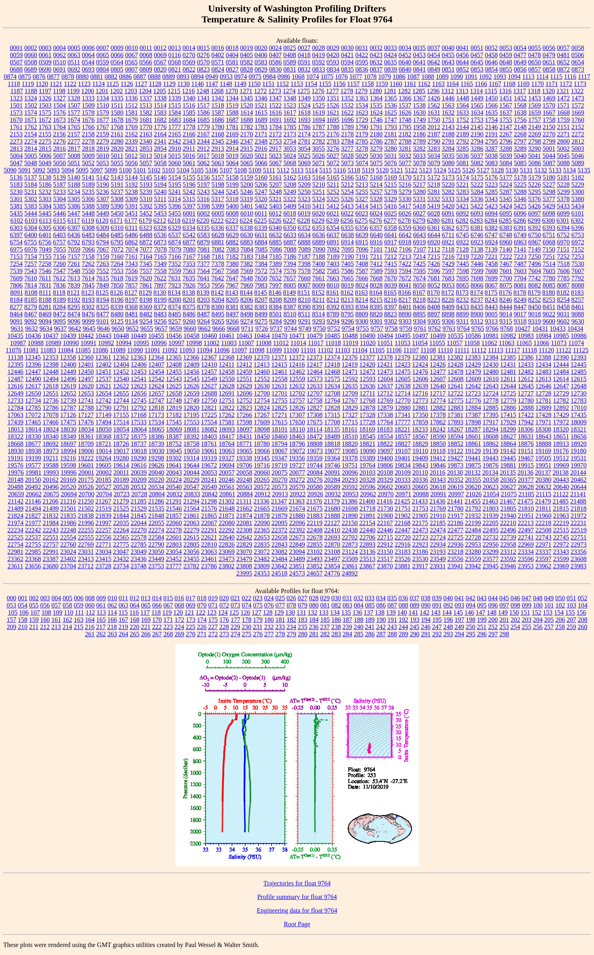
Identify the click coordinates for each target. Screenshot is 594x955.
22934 (438, 544)
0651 (548, 62)
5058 (160, 163)
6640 (376, 235)
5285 (491, 191)
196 (448, 619)
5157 (218, 177)
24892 (350, 573)
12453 (139, 371)
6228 (303, 220)
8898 (448, 314)
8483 (160, 314)
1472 (563, 98)
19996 (68, 472)
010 (112, 598)
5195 (174, 184)
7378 (218, 263)
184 (314, 619)
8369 (146, 307)
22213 (526, 522)
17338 (385, 415)
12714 (402, 393)
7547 (59, 271)
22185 (438, 522)
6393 (548, 227)
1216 (188, 91)
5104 (182, 170)
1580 (117, 112)
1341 (203, 98)
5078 (419, 163)
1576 (59, 112)
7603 (520, 271)
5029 (361, 155)
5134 (569, 170)
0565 (131, 62)
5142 (102, 177)
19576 (16, 465)
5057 (146, 163)
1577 (74, 112)
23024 (68, 551)
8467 (30, 314)
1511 (117, 105)
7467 (506, 263)
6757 (59, 242)
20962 (368, 494)
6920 (434, 242)
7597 (448, 271)
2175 (318, 134)
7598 (462, 271)
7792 (577, 278)
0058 (577, 47)
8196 (117, 299)
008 (90, 598)
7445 (462, 263)
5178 (520, 177)
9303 (405, 321)
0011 (146, 47)
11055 (437, 343)
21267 (103, 501)
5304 (59, 199)
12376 (350, 357)
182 (291, 619)
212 (45, 626)
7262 (88, 263)
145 (458, 612)
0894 (197, 76)
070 (202, 605)
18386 (156, 436)
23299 (491, 551)
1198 (59, 91)
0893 (182, 76)
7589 (376, 271)
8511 (304, 314)
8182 (563, 292)
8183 (577, 292)
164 (90, 619)
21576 (209, 508)
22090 (262, 522)
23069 (227, 551)
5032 (404, 155)
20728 (139, 494)
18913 (561, 443)
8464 (16, 314)
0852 (462, 69)
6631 (261, 235)
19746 (332, 465)
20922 (298, 494)
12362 (121, 357)
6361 (433, 227)
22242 (33, 530)
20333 (403, 479)
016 (179, 598)
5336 (476, 199)
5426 (534, 206)
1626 (405, 112)
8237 (476, 299)
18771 (244, 443)
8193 (88, 299)
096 (493, 605)
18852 (456, 443)
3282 (419, 148)
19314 (191, 458)
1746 (376, 119)
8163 (361, 292)
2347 (246, 141)
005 (67, 598)
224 (179, 626)
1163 (438, 83)
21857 (174, 515)
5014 (160, 155)
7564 (203, 271)
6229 (318, 220)
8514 (318, 314)
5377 (548, 199)
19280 (121, 458)
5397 (189, 206)
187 (347, 619)
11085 (83, 350)
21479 (543, 501)
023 (257, 598)
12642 (473, 386)
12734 (33, 400)
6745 (462, 235)
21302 (226, 501)
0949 (211, 76)
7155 (45, 256)
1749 (419, 119)
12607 (438, 379)
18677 (33, 443)
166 (112, 619)
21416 (385, 501)
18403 (209, 436)
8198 (146, 299)
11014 (298, 343)
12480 (491, 371)
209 (11, 626)
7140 (505, 249)
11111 (462, 350)
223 (168, 626)
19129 (473, 451)
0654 (577, 62)
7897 (160, 285)
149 (503, 612)
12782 (561, 400)
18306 (526, 429)
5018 (217, 155)
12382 (455, 357)
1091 (470, 76)
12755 (280, 400)
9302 (390, 321)
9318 (520, 321)
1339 (174, 98)
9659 (175, 328)
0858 (549, 69)
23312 (508, 551)
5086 (534, 163)
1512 (131, 105)
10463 (244, 335)
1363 (362, 98)
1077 (355, 76)
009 (101, 598)
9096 (74, 321)
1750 (434, 119)
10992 (106, 343)
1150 (254, 83)
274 (235, 634)
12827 (315, 407)
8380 (218, 307)
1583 (160, 112)
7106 (405, 249)
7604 (534, 271)
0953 (226, 76)
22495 (491, 530)
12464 (315, 371)
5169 (390, 177)
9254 (146, 321)
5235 (88, 191)
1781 (232, 127)
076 (269, 605)
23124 (350, 551)
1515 (174, 105)
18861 (473, 443)
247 (437, 626)
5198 (218, 184)
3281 (404, 148)
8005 (290, 285)
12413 (262, 364)
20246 (227, 479)
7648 (246, 278)
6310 (117, 227)
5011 (117, 155)
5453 (160, 213)
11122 (563, 350)
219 (123, 626)
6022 (347, 213)
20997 (456, 494)
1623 (362, 112)
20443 (561, 479)
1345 (246, 98)
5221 (462, 184)
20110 (420, 472)
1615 (261, 112)
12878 (368, 407)
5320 (260, 199)
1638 (520, 112)
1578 (88, 112)
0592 (318, 62)
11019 (350, 343)
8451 (549, 307)
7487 (520, 263)
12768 (368, 400)
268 (168, 634)
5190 (102, 184)
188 (359, 619)
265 (135, 634)
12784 (16, 407)
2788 (405, 141)
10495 (403, 335)
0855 (506, 69)
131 (301, 612)
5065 (246, 163)
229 (235, 626)
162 (67, 619)
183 (303, 619)
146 (469, 612)
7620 (145, 278)
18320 (561, 429)
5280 (419, 191)
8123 (88, 292)
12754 (262, 400)
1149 (240, 83)
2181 (390, 134)
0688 (16, 69)
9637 (60, 328)
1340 (189, 98)
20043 (174, 472)
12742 (104, 400)
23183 (403, 551)
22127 (332, 522)
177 (235, 619)
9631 (17, 328)
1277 (332, 91)
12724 (490, 393)
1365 (390, 98)
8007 (304, 285)
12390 (561, 357)
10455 (156, 335)
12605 (403, 379)
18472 (315, 436)
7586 (347, 271)
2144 (462, 127)
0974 (240, 76)
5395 (160, 206)
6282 (462, 220)
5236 (102, 191)
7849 (102, 285)
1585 (189, 112)
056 (45, 605)
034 (381, 598)
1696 (347, 119)
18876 (526, 443)
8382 (246, 307)
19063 (227, 451)
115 (123, 612)
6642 (405, 235)
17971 (544, 422)
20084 (315, 472)
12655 (121, 393)
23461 (209, 558)
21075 (509, 494)
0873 (578, 69)
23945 (490, 566)
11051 (385, 343)
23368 (33, 558)
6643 (419, 235)
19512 (561, 458)
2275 (45, 141)
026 (291, 598)
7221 (491, 256)
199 (482, 619)
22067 (209, 522)
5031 (390, 155)
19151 (526, 451)
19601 (86, 465)
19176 (561, 451)
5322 (289, 199)
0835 (347, 69)
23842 (279, 566)
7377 (203, 263)
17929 (508, 422)
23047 (121, 551)
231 (257, 626)
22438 (350, 530)
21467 (508, 501)
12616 (16, 386)
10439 (68, 335)
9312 (476, 321)
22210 (508, 522)
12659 (192, 393)
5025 (304, 155)
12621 (104, 386)
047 (526, 598)
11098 (256, 350)
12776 (473, 400)
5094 (67, 170)
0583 (260, 62)
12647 (561, 386)
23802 (226, 566)
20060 (262, 472)
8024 (362, 285)
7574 (275, 271)
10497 (420, 335)
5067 (275, 163)
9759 (405, 328)
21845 (139, 515)
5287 (506, 191)
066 (157, 605)
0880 (82, 76)
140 (402, 612)
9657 (161, 328)
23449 (156, 558)
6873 (160, 242)
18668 (16, 443)
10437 (51, 335)
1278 (346, 91)
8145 (260, 292)
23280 (473, 551)
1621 (333, 112)
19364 (332, 458)
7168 (203, 256)
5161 (275, 177)
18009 (579, 422)
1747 (390, 119)
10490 (368, 335)
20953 (350, 494)
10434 (575, 328)
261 (90, 634)
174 (202, 619)
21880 (297, 515)
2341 (160, 141)
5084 (506, 163)
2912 (203, 148)
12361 (103, 357)
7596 (434, 271)
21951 (526, 515)
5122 (411, 170)
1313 (462, 91)
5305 (74, 199)
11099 (274, 350)
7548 (74, 271)
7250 (534, 256)
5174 (462, 177)
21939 (491, 515)
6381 (476, 227)
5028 (347, 155)
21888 (332, 515)
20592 (350, 486)
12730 (578, 393)
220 (134, 626)
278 (280, 634)
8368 (131, 307)
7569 (246, 271)
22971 (544, 544)
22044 (139, 522)
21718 (368, 508)
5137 (30, 177)
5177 (506, 177)
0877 (53, 76)
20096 (350, 472)
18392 (192, 436)
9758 (391, 328)
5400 (232, 206)
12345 (33, 357)
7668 (376, 278)
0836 (362, 69)
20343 (438, 479)
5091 (24, 170)
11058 (472, 343)
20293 (350, 479)
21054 (491, 494)
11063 (506, 343)
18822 (385, 443)
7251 (548, 256)
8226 (448, 299)
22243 (51, 530)
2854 (160, 148)
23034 (104, 551)
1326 (45, 98)
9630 (577, 321)
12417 (314, 364)
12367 (209, 357)
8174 (476, 292)
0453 (419, 55)
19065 (244, 451)
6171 (116, 220)
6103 (31, 220)
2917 (275, 148)
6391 (520, 227)
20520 (68, 486)
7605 (549, 271)
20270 (280, 479)
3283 (433, 148)
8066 (477, 285)
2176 (333, 134)
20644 (579, 486)
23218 (456, 551)
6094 (491, 213)
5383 (30, 206)
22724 (438, 537)
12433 (526, 364)
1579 (102, 112)
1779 (203, 127)
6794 (102, 242)
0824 (218, 69)
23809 (262, 566)
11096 (222, 350)
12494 (51, 379)
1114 (542, 76)
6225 (260, 220)
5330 (404, 199)
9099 (88, 321)
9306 (448, 321)
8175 (491, 292)
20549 (209, 486)
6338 (246, 227)
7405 (347, 263)
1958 (419, 127)
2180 (376, 134)
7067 (102, 249)
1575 (45, 112)
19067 (280, 451)
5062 (203, 163)
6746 (476, 235)
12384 (490, 357)
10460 (209, 335)
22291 (209, 530)
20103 (368, 472)
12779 (508, 400)
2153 (16, 134)
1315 (490, 91)
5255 (362, 191)
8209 (290, 299)
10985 (561, 335)
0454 (433, 55)
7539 (16, 271)
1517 (203, 105)
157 (11, 619)
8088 (578, 285)
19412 (438, 458)
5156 (203, 177)
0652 (563, 62)
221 (145, 626)
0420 (332, 55)
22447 (403, 530)
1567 (505, 105)
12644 (508, 386)
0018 (232, 47)
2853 (146, 148)
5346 (520, 199)
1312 (447, 91)
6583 (203, 235)
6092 (462, 213)
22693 (332, 537)
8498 (246, 314)
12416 (297, 364)
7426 (434, 263)
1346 (261, 98)
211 (33, 626)
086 (381, 605)
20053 (209, 472)
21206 (50, 501)
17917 (491, 422)
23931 (438, 566)
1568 (520, 105)
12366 (191, 357)
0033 (390, 47)
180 (269, 619)
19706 (244, 465)
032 (358, 598)
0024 (275, 47)
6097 (534, 213)
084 (359, 605)
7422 (405, 263)
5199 (232, 184)
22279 (192, 530)
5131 (526, 170)
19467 (526, 458)
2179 (362, 134)
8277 (16, 307)
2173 (290, 134)
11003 (228, 343)
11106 (394, 350)
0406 (260, 55)
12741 (86, 400)
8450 (534, 307)
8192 (74, 299)
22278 (174, 530)
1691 (275, 119)
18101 (280, 429)
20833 (192, 494)
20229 (192, 479)
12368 (226, 357)
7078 (160, 249)
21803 (491, 508)
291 (426, 634)
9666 (218, 328)
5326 (347, 199)
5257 (376, 191)
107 (35, 612)
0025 (289, 47)
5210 (318, 184)
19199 (33, 458)
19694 (227, 465)
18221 (402, 429)
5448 (88, 213)
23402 (68, 558)
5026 (318, 155)
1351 (333, 98)
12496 (68, 379)
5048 (30, 163)
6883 (246, 242)
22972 (561, 544)
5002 (563, 148)
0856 (520, 69)
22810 (209, 544)
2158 (88, 134)
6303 (16, 227)
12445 (578, 364)
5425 (520, 206)
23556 (456, 558)
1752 (462, 119)
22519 (579, 530)
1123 (84, 83)
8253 (548, 299)
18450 (262, 436)
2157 (74, 134)
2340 (146, 141)
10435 (16, 335)
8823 (390, 314)
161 (56, 619)
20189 (121, 479)
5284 (477, 191)
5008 (74, 155)
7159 (102, 256)
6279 (418, 220)
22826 (227, 544)
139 (391, 612)
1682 (160, 119)
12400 (68, 364)
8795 (347, 314)
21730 (385, 508)
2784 (347, 141)
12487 (16, 379)
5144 (131, 177)
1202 (116, 91)
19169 (543, 451)
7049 (45, 249)
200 (493, 619)
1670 (16, 119)
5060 (174, 163)
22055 (156, 522)
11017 (315, 343)
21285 (138, 501)
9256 (160, 321)
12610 (491, 379)
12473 (385, 371)
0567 (160, 62)
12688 (209, 393)
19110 (420, 451)
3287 (491, 148)
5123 (425, 170)
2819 (102, 148)
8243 (491, 299)
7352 (174, 263)
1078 (370, 76)
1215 (174, 91)
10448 (121, 335)
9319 (534, 321)
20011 (121, 472)
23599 (561, 558)
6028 (433, 213)
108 (46, 612)
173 (191, 619)
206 (560, 619)
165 (101, 619)
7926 (189, 285)
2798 (534, 141)
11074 (576, 343)
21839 (104, 515)
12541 (139, 379)
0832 (304, 69)
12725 (508, 393)
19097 (385, 451)
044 (493, 598)
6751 (548, 235)
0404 (232, 55)
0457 (476, 55)
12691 (227, 393)
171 (168, 619)
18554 (385, 436)
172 (179, 619)
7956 (218, 285)
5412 (332, 206)
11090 (135, 350)
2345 (218, 141)
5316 (203, 199)
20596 (368, 486)
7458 (491, 263)
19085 (350, 451)
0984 (269, 76)
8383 (261, 307)
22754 (16, 544)
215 (78, 626)
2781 (304, 141)
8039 (390, 285)
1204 (145, 91)
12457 (209, 371)
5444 (30, 213)
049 (549, 598)
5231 (30, 191)
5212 (347, 184)
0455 (448, 55)
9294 (333, 321)
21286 (156, 501)
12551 (244, 379)
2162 (131, 134)
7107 (419, 249)
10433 (558, 328)
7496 (534, 263)
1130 (183, 83)
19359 (314, 458)
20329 (385, 479)
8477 (102, 314)
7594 (405, 271)
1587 (218, 112)
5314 (174, 199)
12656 (139, 393)
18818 (332, 443)
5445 (45, 213)
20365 (508, 479)
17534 (156, 422)
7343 (131, 263)
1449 (477, 98)
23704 (68, 566)
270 (191, 634)
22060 (174, 522)
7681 (433, 278)
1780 (218, 127)
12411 (226, 364)
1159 (382, 83)
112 (90, 612)
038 (425, 598)
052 (582, 598)
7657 (289, 278)
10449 (139, 335)
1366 (405, 98)
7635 (188, 278)
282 (325, 634)
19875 (473, 465)
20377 (526, 479)
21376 (314, 501)
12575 (332, 379)
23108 (332, 551)
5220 (448, 184)
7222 (505, 256)
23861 (350, 566)
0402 (217, 55)
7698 (476, 278)
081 (325, 605)
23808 (244, 566)
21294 (191, 501)
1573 (16, 112)
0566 (145, 62)
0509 (45, 62)
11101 (308, 350)
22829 (244, 544)
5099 (110, 170)
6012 (275, 213)
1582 (146, 112)
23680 (50, 566)
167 (123, 619)
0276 (203, 55)
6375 (462, 227)
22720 (403, 537)
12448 (51, 371)
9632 (31, 328)
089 (415, 605)
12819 (174, 407)
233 (280, 626)
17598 (244, 422)
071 (213, 605)
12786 (51, 407)
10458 (192, 335)
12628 (227, 386)
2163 (146, 134)
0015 (203, 47)
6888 (304, 242)
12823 (244, 407)
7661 (318, 278)
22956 (491, 544)
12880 (403, 407)
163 (79, 619)
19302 (174, 458)
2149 (534, 127)
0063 (74, 55)
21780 (456, 508)
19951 (544, 465)
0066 (117, 55)
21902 (403, 515)
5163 (304, 177)
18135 (332, 429)
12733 (16, 400)
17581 (227, 422)
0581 (232, 62)
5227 (548, 184)
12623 (139, 386)
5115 (325, 170)
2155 (45, 134)
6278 (404, 220)
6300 (548, 220)
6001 (189, 213)
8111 (45, 292)
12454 (156, 371)
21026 (474, 494)
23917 (420, 566)
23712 (86, 566)
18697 (68, 443)
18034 (86, 429)
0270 (188, 55)
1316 (505, 91)
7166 (174, 256)
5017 (203, 155)
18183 (385, 429)
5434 (577, 206)
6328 (160, 227)
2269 (534, 134)
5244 (218, 191)
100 (538, 605)
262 (101, 634)
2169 (232, 134)
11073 (558, 343)
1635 (491, 112)
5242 (189, 191)
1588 (232, 112)
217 (101, 626)
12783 (579, 400)
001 (23, 598)
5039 (505, 155)
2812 (578, 141)
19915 (526, 465)
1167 (495, 83)
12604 (385, 379)
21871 (227, 515)
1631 (434, 112)
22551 (51, 537)
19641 (174, 465)
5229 (577, 184)
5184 (30, 184)
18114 (314, 429)
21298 (209, 501)
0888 (154, 76)
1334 (102, 98)
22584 (156, 537)
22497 (526, 530)
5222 (476, 184)
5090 (10, 170)
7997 (275, 285)
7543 (30, 271)
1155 (325, 83)
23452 (174, 558)
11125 (580, 350)
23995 (244, 573)
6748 (505, 235)
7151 (563, 249)
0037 (433, 47)
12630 (262, 386)
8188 (45, 299)
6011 (261, 213)
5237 (117, 191)
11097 (239, 350)
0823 (203, 69)
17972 (561, 422)
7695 (462, 278)
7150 (548, 249)
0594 (347, 62)
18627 (508, 436)
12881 (420, 407)
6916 (376, 242)
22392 (297, 530)
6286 (519, 220)
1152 (282, 83)
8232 (462, 299)
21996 (86, 522)
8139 (203, 292)
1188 (30, 91)
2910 (174, 148)
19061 (209, 451)
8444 (506, 307)
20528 (121, 486)
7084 (246, 249)
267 (157, 634)
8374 (174, 307)
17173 (156, 415)
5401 (246, 206)
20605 (420, 486)
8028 (376, 285)
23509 (350, 558)
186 (336, 619)
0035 (419, 47)
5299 (563, 191)
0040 (448, 47)
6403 (59, 235)
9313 (491, 321)
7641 (203, 278)
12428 (455, 364)
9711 (247, 328)
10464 (262, 335)
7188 (318, 256)
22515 (561, 530)
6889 (318, 242)
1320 (548, 91)
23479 (244, 558)
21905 (420, 515)
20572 (262, 486)
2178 (347, 134)
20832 (174, 494)
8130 (160, 292)
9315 (505, 321)
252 (493, 626)
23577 (491, 558)
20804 (157, 494)
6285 (505, 220)
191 (392, 619)
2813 (16, 148)
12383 (473, 357)
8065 (462, 285)
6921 (448, 242)
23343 (561, 551)
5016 (188, 155)
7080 (189, 249)
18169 (367, 429)
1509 (88, 105)
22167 (385, 522)
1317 (519, 91)
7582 (318, 271)
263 (112, 634)
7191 (362, 256)
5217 (419, 184)
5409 (290, 206)
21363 (297, 501)
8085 (549, 285)
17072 (33, 415)
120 (178, 612)
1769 (131, 127)
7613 (73, 278)
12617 (33, 386)
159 (34, 619)
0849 (434, 69)
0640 (404, 62)
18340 (51, 436)
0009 (117, 47)
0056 (548, 47)
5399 (218, 206)
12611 (508, 379)
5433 (563, 206)
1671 (30, 119)
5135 (584, 170)
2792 (462, 141)
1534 (361, 105)
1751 (448, 119)
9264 (203, 321)
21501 (68, 508)
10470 (280, 335)
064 (135, 605)
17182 (174, 415)
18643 (544, 436)
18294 (490, 429)
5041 (534, 155)
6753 (577, 235)
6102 (16, 220)
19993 (51, 472)
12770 (403, 400)
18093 (227, 429)
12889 (544, 407)
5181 (563, 177)
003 (45, 598)
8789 (332, 314)
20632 (544, 486)
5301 (16, 199)
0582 (246, 62)
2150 (549, 127)
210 (23, 626)
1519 (232, 105)
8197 (131, 299)
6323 (145, 227)
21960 (544, 515)
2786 (376, 141)
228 (224, 626)
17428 (544, 415)
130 (290, 612)
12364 (156, 357)
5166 (347, 177)
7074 (131, 249)
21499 (51, 508)
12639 (420, 386)
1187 (16, 91)
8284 (59, 307)
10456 (174, 335)
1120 (42, 83)
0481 (563, 55)
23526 (403, 558)
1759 (563, 119)
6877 (189, 242)
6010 (246, 213)
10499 (438, 335)
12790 (104, 407)
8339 (117, 307)
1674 (74, 119)
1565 (476, 105)
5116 (340, 170)
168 (135, 619)
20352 (456, 479)
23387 (51, 558)
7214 (419, 256)
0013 (174, 47)
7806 (16, 285)
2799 (549, 141)
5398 (203, 206)
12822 (227, 407)
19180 (578, 451)
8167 (419, 292)
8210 (304, 299)
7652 (275, 278)
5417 (404, 206)
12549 (209, 379)
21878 (262, 515)
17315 (332, 415)
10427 (522, 328)
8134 (174, 292)
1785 (290, 127)
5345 (505, 199)
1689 (261, 119)
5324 (318, 199)
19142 (508, 451)
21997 (104, 522)
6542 (189, 235)
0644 (462, 62)
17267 (262, 415)
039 (437, 598)
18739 (156, 443)
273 (224, 634)
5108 (240, 170)
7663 (332, 278)
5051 (74, 163)
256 (537, 626)
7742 (534, 278)
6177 (130, 220)
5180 (549, 177)
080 (314, 605)
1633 (462, 112)
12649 (16, 393)
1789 (347, 127)
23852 (314, 566)
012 (134, 598)
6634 (304, 235)
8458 (563, 307)
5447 (74, 213)
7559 (174, 271)
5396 (174, 206)
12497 (86, 379)
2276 (59, 141)
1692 (290, 119)
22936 (456, 544)
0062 (59, 55)
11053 (402, 343)
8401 (405, 307)
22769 (86, 544)
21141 (578, 494)
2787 (390, 141)
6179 (145, 220)
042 (470, 598)
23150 (385, 551)
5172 (434, 177)
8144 (246, 292)
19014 (104, 451)
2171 (261, 134)
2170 (246, 134)
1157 (353, 83)
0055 (534, 47)
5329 (390, 199)
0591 (304, 62)
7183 (246, 256)
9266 (232, 321)
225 (190, 626)
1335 (117, 98)
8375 (189, 307)
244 (403, 626)
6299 (534, 220)
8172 (448, 292)
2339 (131, 141)
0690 (45, 69)
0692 (74, 69)
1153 (296, 83)
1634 (477, 112)
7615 (102, 278)
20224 (174, 479)
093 (459, 605)
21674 (297, 508)
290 (415, 634)
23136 (368, 551)
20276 (315, 479)
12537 (104, 379)
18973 (51, 451)
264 (123, 634)
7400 (318, 263)
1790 (362, 127)
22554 (68, 537)
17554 (209, 422)
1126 (126, 83)
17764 (385, 422)
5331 (419, 199)
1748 (405, 119)
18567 (420, 436)
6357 (376, 227)
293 (448, 634)
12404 (121, 364)
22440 (368, 530)
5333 (448, 199)
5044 (548, 155)
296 (482, 634)
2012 (434, 127)
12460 (262, 371)
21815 (561, 508)
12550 (227, 379)
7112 (434, 249)
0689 (30, 69)
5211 (333, 184)
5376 (534, 199)
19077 (332, 451)
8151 (304, 292)
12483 (544, 371)
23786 (209, 566)
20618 (438, 486)
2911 (189, 148)
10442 (86, 335)
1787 (318, 127)
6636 (318, 235)
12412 (244, 364)
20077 (297, 472)
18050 (104, 429)
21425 (402, 501)
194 (426, 619)
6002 (203, 213)
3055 (318, 148)
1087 (413, 76)
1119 (28, 83)
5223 (491, 184)
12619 (68, 386)
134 (335, 612)
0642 (433, 62)
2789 (419, 141)
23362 (16, 558)
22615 (192, 537)
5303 (45, 199)
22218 (543, 522)
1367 (419, 98)
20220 (156, 479)
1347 (275, 98)
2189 (462, 134)
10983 (526, 335)
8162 (347, 292)
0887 (139, 76)
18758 (192, 443)
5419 (433, 206)
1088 (427, 76)
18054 (121, 429)
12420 (367, 364)
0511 (74, 62)
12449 (68, 371)
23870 (385, 566)
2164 (160, 134)
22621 (209, 537)
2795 (491, 141)
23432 (121, 558)
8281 (45, 307)
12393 (578, 357)
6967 (534, 242)
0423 (376, 55)
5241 (174, 191)
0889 (168, 76)
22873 (350, 544)
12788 (86, 407)
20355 (473, 479)
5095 (82, 170)
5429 (548, 206)
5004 (16, 155)
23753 (156, 566)
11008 (263, 343)
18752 (174, 443)
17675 (315, 422)
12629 (244, 386)
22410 (332, 530)
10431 (540, 328)
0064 (88, 55)
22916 (403, 544)
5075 (376, 163)
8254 (563, 299)
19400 (385, 458)
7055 (59, 249)
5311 (160, 199)
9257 (174, 321)
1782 (246, 127)
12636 (368, 386)
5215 (390, 184)
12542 (156, 379)
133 (323, 612)
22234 (16, 530)
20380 (544, 479)
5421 (462, 206)
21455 (473, 501)
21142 (15, 501)
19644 (192, 465)
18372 (121, 436)
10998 (194, 343)
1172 (566, 83)
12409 (192, 364)
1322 (577, 91)
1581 (131, 112)
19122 (455, 451)
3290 (534, 148)
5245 (232, 191)
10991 (88, 343)
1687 (232, 119)
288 (392, 634)
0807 (131, 69)
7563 (189, 271)
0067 (131, 55)
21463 (490, 501)
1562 (433, 105)
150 (514, 612)
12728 (543, 393)
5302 (30, 199)
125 (234, 612)
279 (291, 634)
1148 (226, 83)
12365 (174, 357)
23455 (192, 558)
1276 (318, 91)
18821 (368, 443)
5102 (154, 170)
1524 (304, 105)
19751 (350, 465)
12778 (491, 400)
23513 (368, 558)
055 (34, 605)
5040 (520, 155)
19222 (86, 458)
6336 (217, 227)
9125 (117, 321)
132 (312, 612)
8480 (117, 314)
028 (313, 598)
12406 (139, 364)
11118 (529, 350)
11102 (325, 350)
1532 (347, 105)
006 (79, 598)
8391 (318, 307)
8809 (361, 314)
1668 (563, 112)
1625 (390, 112)
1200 (87, 91)
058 (67, 605)
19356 (297, 458)
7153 (16, 256)
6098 (548, 213)
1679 (131, 119)
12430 (490, 364)
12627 (209, 386)
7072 (117, 249)
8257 (577, 299)
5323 (304, 199)
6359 (404, 227)
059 (79, 605)
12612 (526, 379)
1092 (485, 76)
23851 (297, 566)
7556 (131, 271)
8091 (16, 292)
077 (280, 605)
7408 (362, 263)
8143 (232, 292)
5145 (146, 177)
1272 (260, 91)
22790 (156, 544)
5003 (577, 148)
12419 (350, 364)
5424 (505, 206)
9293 (318, 321)
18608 (491, 436)
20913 (280, 494)
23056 (192, 551)
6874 (174, 242)
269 (179, 634)
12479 (473, 371)
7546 (45, 271)
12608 (456, 379)
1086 (398, 76)
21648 (227, 508)
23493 (315, 558)
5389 (102, 206)
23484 (280, 558)
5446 (59, 213)
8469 (45, 314)
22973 (579, 544)
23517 (385, 558)
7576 (290, 271)
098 (515, 605)
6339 (260, 227)
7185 (275, 256)
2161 (117, 134)
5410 (304, 206)
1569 (534, 105)
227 (213, 626)
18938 (33, 451)
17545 (174, 422)
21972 (579, 515)
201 (504, 619)
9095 (59, 321)
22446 (385, 530)
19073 (315, 451)
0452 (404, 55)
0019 (246, 47)
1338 (160, 98)
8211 (318, 299)
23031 (86, 551)
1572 (577, 105)
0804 (102, 69)
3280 (390, 148)
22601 (174, 537)
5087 (549, 163)
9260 (189, 321)
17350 (420, 415)
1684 (189, 119)
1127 (141, 83)
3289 (520, 148)
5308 (117, 199)
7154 (30, 256)
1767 (102, 127)
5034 (433, 155)
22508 (544, 530)
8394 (362, 307)
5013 (145, 155)
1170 (537, 83)
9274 (246, 321)
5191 (117, 184)
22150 (350, 522)
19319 (209, 458)
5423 (491, 206)
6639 (362, 235)
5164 (318, 177)
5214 (376, 184)
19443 (490, 458)
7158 (88, 256)
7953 (203, 285)
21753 (420, 508)
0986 (283, 76)
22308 (244, 530)
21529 (139, 508)
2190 (477, 134)
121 (189, 612)
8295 (74, 307)
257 (549, 626)
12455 (174, 371)
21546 (174, 508)
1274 (289, 91)
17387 (473, 415)
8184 (16, 299)
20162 (51, 479)
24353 (262, 573)
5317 (217, 199)
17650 (297, 422)
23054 (174, 551)
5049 (45, 163)
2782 (318, 141)
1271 (246, 91)
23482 (262, 558)
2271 (563, 134)
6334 (188, 227)
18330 (33, 436)
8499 (261, 314)
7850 (117, 285)
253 (504, 626)
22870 (332, 544)
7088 (290, 249)
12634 (332, 386)
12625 (174, 386)
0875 (24, 76)
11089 (117, 350)
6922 (462, 242)
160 (45, 619)
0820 (160, 69)
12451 (104, 371)
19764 (368, 465)
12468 (332, 371)
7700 (505, 278)
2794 (477, 141)
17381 (456, 415)
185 (325, 619)
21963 (561, 515)
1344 (232, 98)
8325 (102, 307)
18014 (33, 429)
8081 (520, 285)
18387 (174, 436)
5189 (88, 184)
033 (369, 598)
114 (112, 612)
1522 (275, 105)
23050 (156, 551)
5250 (304, 191)
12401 (86, 364)
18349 (68, 436)
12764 (332, 400)
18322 (16, 436)
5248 (275, 191)
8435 (477, 307)
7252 (563, 256)
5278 (390, 191)
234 (291, 626)
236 (313, 626)
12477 (438, 371)
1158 (367, 83)
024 (269, 598)
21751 (403, 508)
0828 (246, 69)
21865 (209, 515)
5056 (131, 163)
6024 (376, 213)
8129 (145, 292)
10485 (332, 335)
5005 (30, 155)
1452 (520, 98)
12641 (456, 386)
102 (560, 605)
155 (570, 612)
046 (515, 598)
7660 (304, 278)
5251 (318, 191)
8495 (218, 314)
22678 (315, 537)
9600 (548, 321)
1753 (477, 119)
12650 (33, 393)
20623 (491, 486)
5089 (578, 163)
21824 (16, 515)
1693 (304, 119)
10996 (159, 343)
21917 (456, 515)
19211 (50, 458)
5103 (168, 170)
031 (347, 598)
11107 (411, 350)
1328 (74, 98)
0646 (491, 62)
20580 (315, 486)
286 (370, 634)
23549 (438, 558)
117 (145, 612)
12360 (86, 357)
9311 (462, 321)
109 (57, 612)
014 (157, 598)
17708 (332, 422)
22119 (314, 522)
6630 (246, 235)
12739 (68, 400)
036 (403, 598)
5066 (261, 163)
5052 (88, 163)
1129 (169, 83)
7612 (59, 278)
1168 (509, 83)
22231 (578, 522)
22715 (385, 537)
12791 (121, 407)
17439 (16, 422)
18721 (104, 443)
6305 (45, 227)
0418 (304, 55)
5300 (578, 191)
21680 (332, 508)
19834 (403, 465)
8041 (405, 285)
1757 (534, 119)
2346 (232, 141)
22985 (33, 551)
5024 (289, 155)
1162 (424, 83)
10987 (18, 343)
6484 (102, 235)
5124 (440, 170)
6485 (117, 235)
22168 (402, 522)
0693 (88, 69)
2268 (520, 134)
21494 (33, 508)
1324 (30, 98)
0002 (30, 47)
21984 (51, 522)
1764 (59, 127)
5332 (433, 199)
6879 (203, 242)
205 (549, 619)
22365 (262, 530)
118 (155, 612)
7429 (448, 263)
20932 (333, 494)
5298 (549, 191)
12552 (262, 379)
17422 (526, 415)
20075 (280, 472)
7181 (218, 256)
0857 (534, 69)
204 (538, 619)
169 (146, 619)
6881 (218, 242)
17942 (526, 422)
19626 (156, 465)
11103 (342, 350)
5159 (246, 177)
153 (547, 612)
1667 (549, 112)
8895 (419, 314)
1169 (523, 83)
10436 (33, 335)
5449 (102, 213)
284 (347, 634)
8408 (434, 307)
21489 (16, 508)
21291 (174, 501)
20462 (579, 479)
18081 (192, 429)
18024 (51, 429)
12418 (332, 364)
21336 (262, 501)
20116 (437, 472)
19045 (174, 451)
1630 (419, 112)
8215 (376, 299)
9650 (118, 328)
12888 (526, 407)
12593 (368, 379)
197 (459, 619)
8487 (203, 314)
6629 (232, 235)
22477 (456, 530)
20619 (456, 486)
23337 (544, 551)
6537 (174, 235)
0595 (361, 62)
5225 (520, 184)
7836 (59, 285)
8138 (188, 292)
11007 (246, 343)
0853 (477, 69)
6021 (332, 213)
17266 (244, 415)
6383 (505, 227)
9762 (434, 328)
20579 (297, 486)
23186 (420, 551)
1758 (549, 119)
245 (414, 626)
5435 (16, 213)
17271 (280, 415)
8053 (448, 285)
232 (269, 626)
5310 (146, 199)
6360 (419, 227)
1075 (326, 76)
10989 (53, 343)
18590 (438, 436)
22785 (139, 544)
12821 (209, 407)
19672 (209, 465)
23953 (526, 566)
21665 (262, 508)
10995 (141, 343)
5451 (131, 213)
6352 (304, 227)
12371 (279, 357)
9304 (419, 321)
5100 (125, 170)
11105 (377, 350)
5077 (405, 163)
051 (571, 598)
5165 (333, 177)
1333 (88, 98)
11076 (13, 350)
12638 (403, 386)
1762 (30, 127)
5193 (146, 184)
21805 (508, 508)
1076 (341, 76)
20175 (86, 479)
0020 (260, 47)
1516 (188, 105)
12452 (121, 371)
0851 (448, 69)
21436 (438, 501)
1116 (570, 76)
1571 (563, 105)
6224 (246, 220)
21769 (438, 508)
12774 (438, 400)
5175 (477, 177)
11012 (281, 343)
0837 (376, 69)
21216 (68, 501)
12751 (227, 400)
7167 (189, 256)
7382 (246, 263)
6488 (146, 235)
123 (211, 612)
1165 (466, 83)
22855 (315, 544)
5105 (197, 170)
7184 (261, 256)
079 (303, 605)
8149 (289, 292)
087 (392, 605)
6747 (491, 235)
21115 (543, 494)
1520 (246, 105)
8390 (304, 307)
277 (269, 634)
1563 (448, 105)
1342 (218, 98)
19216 (68, 458)
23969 (561, 566)
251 (481, 626)
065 (146, 605)
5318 (232, 199)
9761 (420, 328)
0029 (332, 47)
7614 (88, 278)
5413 (347, 206)
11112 (478, 350)
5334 (462, 199)
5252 (333, 191)
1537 (404, 105)
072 (224, 605)
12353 (50, 357)
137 (368, 612)
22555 (86, 537)
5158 (232, 177)
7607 (578, 271)
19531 (578, 458)
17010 (579, 407)
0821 (174, 69)
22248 (68, 530)
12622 (121, 386)
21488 (578, 501)
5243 (203, 191)
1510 (102, 105)
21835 (68, 515)
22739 (508, 537)
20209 (139, 479)
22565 (121, 537)
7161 (131, 256)
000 (11, 598)
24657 (315, 573)
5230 (16, 191)
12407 (156, 364)
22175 (420, 522)
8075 (506, 285)
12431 (508, 364)
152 (536, 612)
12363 (138, 357)
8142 (217, 292)
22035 (121, 522)
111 (79, 612)
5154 (174, 177)
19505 (543, 458)
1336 (131, 98)
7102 (390, 249)
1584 (174, 112)
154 (559, 612)
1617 (290, 112)
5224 (505, 184)
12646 (544, 386)
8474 (74, 314)
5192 (131, 184)
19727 (297, 465)
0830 (275, 69)
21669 (280, 508)
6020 (318, 213)
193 (415, 619)
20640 (561, 486)
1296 (433, 91)
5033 (419, 155)
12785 (33, 407)
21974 (16, 522)
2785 (362, 141)
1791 (376, 127)
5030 (376, 155)
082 (336, 605)
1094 (514, 76)
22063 (192, 522)
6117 (74, 220)
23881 (402, 566)
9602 (563, 321)
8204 (218, 299)
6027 (419, 213)
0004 (59, 47)
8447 (520, 307)
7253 (577, 256)
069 (191, 605)
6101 (577, 213)
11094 (204, 350)
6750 (534, 235)
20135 (508, 472)
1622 (347, 112)
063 (123, 605)
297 (493, 634)
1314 (476, 91)
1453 (534, 98)
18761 (209, 443)
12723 (473, 393)
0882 (110, 76)
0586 (275, 62)
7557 (146, 271)
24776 (332, 573)
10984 (544, 335)
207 (571, 619)
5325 (332, 199)
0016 (217, 47)
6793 (88, 242)
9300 (362, 321)
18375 (139, 436)
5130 (512, 170)
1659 (534, 112)
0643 (448, 62)
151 (525, 612)
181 (280, 619)
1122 (70, 83)
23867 (367, 566)
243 (392, 626)
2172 (275, 134)
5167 (362, 177)
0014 (188, 47)
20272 (297, 479)
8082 (534, 285)
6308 (88, 227)
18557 (403, 436)
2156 (59, 134)
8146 (275, 292)
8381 (232, 307)
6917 (390, 242)
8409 (448, 307)
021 (235, 598)
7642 (217, 278)
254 (515, 626)
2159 (102, 134)
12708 (332, 393)
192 (403, 619)
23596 (526, 558)
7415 (390, 263)
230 (246, 626)
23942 (473, 566)
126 (245, 612)
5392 (146, 206)
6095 (505, 213)
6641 (390, 235)
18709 (86, 443)
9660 (190, 328)
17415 (508, 415)
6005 (218, 213)
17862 (438, 422)
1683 (174, 119)
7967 (232, 285)
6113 (45, 220)
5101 (139, 170)
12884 (473, 407)
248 (448, 626)
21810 (526, 508)
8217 (404, 299)
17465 (33, 422)
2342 (174, 141)
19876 (491, 465)
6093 (476, 213)
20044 (192, 472)
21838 (86, 515)
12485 (579, 371)
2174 (304, 134)
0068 (146, 55)
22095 (280, 522)
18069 (174, 429)
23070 (244, 551)
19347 (279, 458)
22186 (455, 522)
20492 (33, 486)
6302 (577, 220)
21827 (33, 515)
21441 (455, 501)
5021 (260, 155)
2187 (434, 134)
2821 (131, 148)
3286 (476, 148)
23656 (33, 566)
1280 (375, 91)
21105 (526, 494)
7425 (419, 263)
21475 (526, 501)
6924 (491, 242)
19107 (403, 451)
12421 (385, 364)
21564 (192, 508)
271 (202, 634)
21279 (121, 501)
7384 (261, 263)
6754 (16, 242)
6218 (174, 220)
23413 (86, 558)
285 (359, 634)
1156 (339, 83)
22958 (508, 544)
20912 (262, 494)
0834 (333, 69)
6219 (188, 220)
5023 (275, 155)
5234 (74, 191)
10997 (176, 343)
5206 (261, 184)
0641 (419, 62)
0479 (548, 55)
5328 (376, 199)
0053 (505, 47)
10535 (456, 335)
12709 (350, 393)
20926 (315, 494)
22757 (51, 544)
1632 (448, 112)
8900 (476, 314)
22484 (473, 530)
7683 (448, 278)
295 (471, 634)
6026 (404, 213)
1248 (202, 91)
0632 (376, 62)
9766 (492, 328)
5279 (405, 191)
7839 (74, 285)
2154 (30, 134)
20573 (280, 486)
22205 (490, 522)
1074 (312, 76)
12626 (192, 386)
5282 (448, 191)
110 (68, 612)
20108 (385, 472)
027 (302, 598)
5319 (246, 199)
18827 (403, 443)
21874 (244, 515)
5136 (16, 177)
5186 (45, 184)
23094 (297, 551)
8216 (390, 299)
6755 (30, 242)
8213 (347, 299)
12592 (350, 379)
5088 (563, 163)
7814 (30, 285)
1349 (304, 98)
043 (481, 598)
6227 (289, 220)
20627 (508, 486)
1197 (45, 91)
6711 (448, 235)
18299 (508, 429)
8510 (290, 314)
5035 (448, 155)
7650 (260, 278)
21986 (68, 522)
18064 (139, 429)
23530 (420, 558)
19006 (86, 451)
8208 (275, 299)
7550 (88, 271)
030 (336, 598)
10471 (297, 335)
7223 (520, 256)
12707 (315, 393)
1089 (442, 76)
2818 (88, 148)
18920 (579, 443)
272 (213, 634)
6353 (318, 227)
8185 (30, 299)
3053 (289, 148)
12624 (156, 386)
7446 (477, 263)
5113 (297, 170)
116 (134, 612)
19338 (244, 458)
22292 (227, 530)
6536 (160, 235)
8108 (30, 292)
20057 (227, 472)
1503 (45, 105)
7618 (116, 278)
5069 (304, 163)
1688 (246, 119)
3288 (505, 148)
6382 (491, 227)
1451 (506, 98)
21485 (561, 501)
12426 (438, 364)
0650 (534, 62)
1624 (376, 112)
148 (491, 612)
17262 (227, 415)
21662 (244, 508)
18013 (16, 429)
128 (267, 612)
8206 (246, 299)
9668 (233, 328)
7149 (534, 249)
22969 (526, 544)
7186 (290, 256)
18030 (68, 429)
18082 (209, 429)
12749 (192, 400)
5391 (131, 206)
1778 (189, 127)
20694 (69, 494)
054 (23, 605)
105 (13, 612)
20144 (578, 472)
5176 (491, 177)
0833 (318, 69)
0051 (476, 47)
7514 (549, 263)
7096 (362, 249)
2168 (218, 134)
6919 (419, 242)
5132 (540, 170)
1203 (130, 91)
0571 (217, 62)
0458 (491, 55)
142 (424, 612)
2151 (563, 127)
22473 (420, 530)
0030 (347, 47)
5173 (448, 177)
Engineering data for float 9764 (297, 910)
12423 (402, 364)
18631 (526, 436)
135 (346, 612)
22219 (561, 522)
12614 (561, 379)
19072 (297, 451)
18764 (227, 443)
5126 (468, 170)
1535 (376, 105)
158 (23, 619)
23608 (579, 558)
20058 (244, 472)
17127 (86, 415)
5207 (275, 184)
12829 (350, 407)
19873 (456, 465)
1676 (88, 119)
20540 (174, 486)
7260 (59, 263)
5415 (376, 206)
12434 (543, 364)
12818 (156, 407)
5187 (59, 184)
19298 (156, 458)
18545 (368, 436)
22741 (526, 537)
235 (302, 626)
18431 (244, 436)
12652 (68, 393)
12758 (315, 400)
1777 (174, 127)
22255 (86, 530)
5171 (419, 177)
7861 (146, 285)
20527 (104, 486)
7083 (232, 249)
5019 (232, 155)
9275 (261, 321)
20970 (386, 494)
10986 (579, 335)
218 (112, 626)
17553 (192, 422)
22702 (350, 537)
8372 (160, 307)
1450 (491, 98)
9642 (74, 328)
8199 (160, 299)
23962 (543, 566)
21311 (244, 501)
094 (471, 605)
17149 (104, 415)
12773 (420, 400)
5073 (347, 163)
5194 (160, 184)
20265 (262, 479)
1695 (333, 119)
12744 (121, 400)
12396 (33, 364)
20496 (51, 486)
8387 (290, 307)
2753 (275, 141)
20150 (33, 479)
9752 (333, 328)
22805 (192, 544)
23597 (544, 558)
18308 (543, 429)
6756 (45, 242)
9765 (477, 328)
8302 (88, 307)
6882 (232, 242)
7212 (390, 256)
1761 (16, 127)
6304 (30, 227)
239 (347, 626)
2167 (203, 134)
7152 (577, 249)
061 (101, 605)
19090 (368, 451)
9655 (146, 328)
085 (370, 605)
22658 (280, 537)
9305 (434, 321)
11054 (420, 343)
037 (414, 598)
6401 (45, 235)
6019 (304, 213)
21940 (508, 515)
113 (101, 612)
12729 (561, 393)
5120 (382, 170)
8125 (102, 292)
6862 (131, 242)
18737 (139, 443)
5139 (59, 177)
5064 (232, 163)
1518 (217, 105)
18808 (315, 443)
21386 (350, 501)
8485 (174, 314)
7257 (30, 263)
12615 (578, 379)
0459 (505, 55)
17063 (16, 415)
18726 (121, 443)
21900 (385, 515)
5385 (59, 206)
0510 (59, 62)
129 (279, 612)
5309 (131, 199)
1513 (145, 105)
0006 (88, 47)
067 (168, 605)
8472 (59, 314)
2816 (59, 148)
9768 (506, 328)
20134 (490, 472)
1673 (59, 119)
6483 (88, 235)
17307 (297, 415)
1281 (390, 91)
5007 (59, 155)
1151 (268, 83)
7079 (174, 249)
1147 (212, 83)
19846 (438, 465)
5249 (290, 191)
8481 (131, 314)
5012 (131, 155)
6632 (275, 235)
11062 (489, 343)
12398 (51, 364)
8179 (534, 292)
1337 (146, 98)
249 (459, 626)
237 (325, 626)
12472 (368, 371)
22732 (491, 537)
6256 (346, 220)
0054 (520, 47)
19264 (103, 458)
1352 (347, 98)
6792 (74, 242)
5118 (354, 170)
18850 (438, 443)
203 (527, 619)
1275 (303, 91)
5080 (448, 163)
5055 (117, 163)
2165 (174, 134)
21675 (315, 508)
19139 (490, 451)
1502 (30, 105)
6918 (405, 242)
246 (425, 626)
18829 (420, 443)
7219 (462, 256)
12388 (543, 357)
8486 (189, 314)
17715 (350, 422)
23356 (579, 551)
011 (123, 598)
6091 (448, 213)
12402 (104, 364)
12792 (139, 407)
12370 (262, 357)
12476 (420, 371)
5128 (497, 170)
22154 (367, 522)
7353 (189, 263)
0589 (289, 62)
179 (258, 619)
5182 (578, 177)
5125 (454, 170)
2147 (506, 127)
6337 (232, 227)
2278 (88, 141)
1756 (520, 119)
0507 (16, 62)
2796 (506, 141)
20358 (491, 479)
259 (571, 626)
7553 (117, 271)
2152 (578, 127)
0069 (160, 55)
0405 (246, 55)
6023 (361, 213)
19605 (104, 465)
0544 (88, 62)
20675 (51, 494)
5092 (38, 170)
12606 (420, 379)
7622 (160, 278)
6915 (362, 242)
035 (392, 598)
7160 (117, 256)
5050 (59, 163)
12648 (579, 386)
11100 (291, 350)
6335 (203, 227)
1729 (362, 119)
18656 (579, 436)
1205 (159, 91)
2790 (434, 141)
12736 (51, 400)
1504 (59, 105)
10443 (104, 335)
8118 (59, 292)
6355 (347, 227)
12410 (209, 364)
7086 (275, 249)
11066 (541, 343)
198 (471, 619)
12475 (403, 371)
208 (583, 619)
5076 (390, 163)
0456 (462, 55)
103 (571, 605)
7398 (304, 263)
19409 (420, 458)
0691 (59, 69)
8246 (505, 299)
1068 (298, 76)
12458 (227, 371)
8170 (433, 292)
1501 (16, 105)
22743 (544, 537)
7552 (102, 271)
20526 (86, 486)
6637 (333, 235)
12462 (297, 371)
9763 (448, 328)
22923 (420, 544)
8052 (434, 285)
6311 (131, 227)
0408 (289, 55)
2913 (217, 148)
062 (112, 605)
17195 (192, 415)
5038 (491, 155)
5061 (189, 163)
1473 (578, 98)
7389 (275, 263)
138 (379, 612)
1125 (112, 83)
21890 (350, 515)
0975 (254, 76)
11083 (48, 350)
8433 (462, 307)
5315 (188, 199)
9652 (132, 328)
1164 (452, 83)
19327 (226, 458)
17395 (491, 415)
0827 (232, 69)
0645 (476, 62)
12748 (174, 400)
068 (179, 605)
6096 (520, 213)
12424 (420, 364)
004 (56, 598)
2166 (189, 134)
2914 (232, 148)
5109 (254, 170)
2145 (477, 127)
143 (435, 612)
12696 (244, 393)
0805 (117, 69)
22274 (156, 530)
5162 (290, 177)
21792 (473, 508)
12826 (297, 407)
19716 (262, 465)
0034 (404, 47)
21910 (438, 515)
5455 (174, 213)
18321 (578, 429)
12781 (544, 400)
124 (223, 612)
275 (247, 634)
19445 (508, 458)
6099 (563, 213)
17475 (68, 422)
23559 (473, 558)
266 (146, 634)
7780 (548, 278)
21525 (121, 508)
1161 (410, 83)
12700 (262, 393)
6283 (476, 220)
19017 (121, 451)
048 (537, 598)
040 (448, 598)
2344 (203, 141)
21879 (280, 515)
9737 (276, 328)
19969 (561, 465)
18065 (156, 429)
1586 (203, 112)
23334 (526, 551)
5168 (376, 177)
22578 (139, 537)
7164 (146, 256)
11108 (428, 350)
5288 (520, 191)
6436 (74, 235)
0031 (361, 47)
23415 (104, 558)
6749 (520, 235)
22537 (33, 537)
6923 (477, 242)
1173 (580, 83)
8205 (232, 299)
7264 (117, 263)
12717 (438, 393)
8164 (376, 292)
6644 (434, 235)
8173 (462, 292)
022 (246, 598)
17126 (68, 415)
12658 (174, 393)
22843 (280, 544)
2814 (30, 148)
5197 (203, 184)
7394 (290, 263)
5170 (405, 177)
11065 (524, 343)
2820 (117, 148)
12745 (139, 400)
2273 (16, 141)
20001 (86, 472)
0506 (577, 55)
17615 (280, 422)
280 (303, 634)
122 (200, 612)
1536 (390, 105)
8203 (203, 299)
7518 (563, 263)
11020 (368, 343)
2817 (74, 148)
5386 (74, 206)
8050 (419, 285)
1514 (160, 105)
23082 (280, 551)
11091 (152, 350)
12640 (438, 386)
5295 (534, 191)
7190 (347, 256)
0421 (347, 55)
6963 (520, 242)
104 (583, 605)
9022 (548, 314)
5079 (434, 163)
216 (89, 626)
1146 (197, 83)
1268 (217, 91)
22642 (244, 537)
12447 (33, 371)
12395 (16, 364)
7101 (376, 249)
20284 (332, 479)
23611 (15, 566)
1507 (74, 105)
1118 (14, 83)
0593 (332, 62)
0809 (146, 69)
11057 (454, 343)
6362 (448, 227)
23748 (138, 566)
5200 (246, 184)
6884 (261, 242)
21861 (192, 515)
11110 (445, 350)
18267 (455, 429)
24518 (280, 573)
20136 (526, 472)
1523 (289, 105)
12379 (402, 357)
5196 (189, 184)
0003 (45, 47)
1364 (376, 98)
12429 (473, 364)
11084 (65, 350)
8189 (59, 299)
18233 (420, 429)
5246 (246, 191)
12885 (491, 407)
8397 (390, 307)
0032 (376, 47)
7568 (232, 271)
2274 (30, 141)
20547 (192, 486)
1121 (56, 83)
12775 (456, 400)
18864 (508, 443)
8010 (333, 285)
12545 (192, 379)
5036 (462, 155)
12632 (297, 386)
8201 (189, 299)
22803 (174, 544)
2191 (491, 134)
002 (34, 598)
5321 (275, 199)
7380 (232, 263)
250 (470, 626)
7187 (304, 256)
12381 (438, 357)
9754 (348, 328)
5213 (361, 184)
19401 (402, 458)
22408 (315, 530)
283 (336, 634)
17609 (262, 422)
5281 (434, 191)
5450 (117, 213)
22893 (368, 544)
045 (504, 598)
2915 (246, 148)
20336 (420, 479)
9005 (491, 314)
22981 (16, 551)
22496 (508, 530)
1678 (117, 119)
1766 (88, 127)
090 (426, 605)
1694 (318, 119)
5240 (160, 191)
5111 (269, 170)
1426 (434, 98)
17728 (368, 422)
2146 (491, 127)
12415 (279, 364)
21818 (578, 508)
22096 (297, 522)
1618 (304, 112)
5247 (261, 191)
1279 (361, 91)
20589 (332, 486)
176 (224, 619)
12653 (86, 393)
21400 (367, 501)
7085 (261, 249)
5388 (88, 206)
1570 (548, 105)
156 (581, 612)
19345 (262, 458)
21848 (156, 515)
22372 (280, 530)
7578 (304, 271)
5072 (333, 163)
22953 (473, 544)
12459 (244, 371)
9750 (319, 328)
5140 (74, 177)
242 (381, 626)
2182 (405, 134)
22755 (33, 544)
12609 (473, 379)
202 (515, 619)
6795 (117, 242)
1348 (290, 98)
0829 (261, 69)
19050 (192, 451)
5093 (53, 170)
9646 (103, 328)
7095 (347, 249)
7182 (232, 256)
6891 (333, 242)
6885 (275, 242)
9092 (30, 321)
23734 (121, 566)
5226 (534, 184)
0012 (160, 47)
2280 (117, 141)
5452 (146, 213)
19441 (473, 458)
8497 (232, 314)
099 (527, 605)
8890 (404, 314)
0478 (534, 55)
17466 (51, 422)
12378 (385, 357)
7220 (476, 256)
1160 (396, 83)
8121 (73, 292)
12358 (68, 357)
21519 (104, 508)
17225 (209, 415)
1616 (275, 112)
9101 (102, 321)
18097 (244, 429)
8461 (578, 307)
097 (504, 605)
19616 (139, 465)
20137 (543, 472)
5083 (491, 163)
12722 (455, 393)
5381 (16, 206)
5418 (419, 206)
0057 (563, 47)
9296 (347, 321)
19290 (138, 458)
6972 (578, 242)
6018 (289, 213)
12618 (51, 386)
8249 (520, 299)
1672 (45, 119)
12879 (385, 407)
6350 (289, 227)
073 (235, 605)
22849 (297, 544)
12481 (508, 371)
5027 (332, 155)
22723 (420, 537)
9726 (261, 328)
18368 (104, 436)
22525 (16, 537)
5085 (520, 163)
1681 (146, 119)
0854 (491, 69)
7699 (491, 278)
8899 (462, 314)
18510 (350, 436)
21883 (315, 515)
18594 (456, 436)
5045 (563, 155)
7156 (59, 256)
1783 (261, 127)
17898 (473, 422)
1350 (318, 98)
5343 (491, 199)
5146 (160, 177)
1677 (102, 119)
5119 (368, 170)
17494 (104, 422)
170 (157, 619)
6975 (16, 249)
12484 (561, 371)
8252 (534, 299)
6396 (577, 227)
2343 (189, 141)
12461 (280, 371)
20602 (385, 486)
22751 (579, 537)
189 (370, 619)
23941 (455, 566)
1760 (578, 119)
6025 (390, 213)
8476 (88, 314)
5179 (534, 177)
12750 (209, 400)
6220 (202, 220)
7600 (491, 271)
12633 (315, 386)
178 (247, 619)
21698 (350, 508)
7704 (520, 278)
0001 (16, 47)
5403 (275, 206)
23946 (508, 566)
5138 (45, 177)
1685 (203, 119)
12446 (16, 371)
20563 (244, 486)
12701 (280, 393)
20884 (245, 494)
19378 (350, 458)
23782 (191, 566)
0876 (38, 76)
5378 (563, 199)
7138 (476, 249)
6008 (232, 213)
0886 (125, 76)
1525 (318, 105)
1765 (74, 127)
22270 (139, 530)
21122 (560, 494)
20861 (227, 494)
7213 (404, 256)
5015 (174, 155)
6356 (361, 227)
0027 (304, 47)
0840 (405, 69)
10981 (491, 335)
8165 (390, 292)
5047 (16, 163)
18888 (544, 443)
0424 (390, 55)
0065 (102, 55)
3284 (448, 148)
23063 (209, 551)
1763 (45, 127)
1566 (491, 105)
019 (213, 598)
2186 (419, 134)
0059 (16, 55)
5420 (448, 206)
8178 (520, 292)
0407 (275, 55)
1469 (549, 98)
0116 (174, 55)
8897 (433, 314)
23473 (227, 558)
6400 (30, 235)
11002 (211, 343)
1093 (499, 76)
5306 (88, 199)
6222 (217, 220)
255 (526, 626)
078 (291, 605)
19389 (367, 458)
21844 (121, 515)
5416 (390, 206)
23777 (174, 566)
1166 (480, 83)
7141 (520, 249)
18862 (491, 443)
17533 (139, 422)
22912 (385, 544)
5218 (433, 184)
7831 (45, 285)
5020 (246, 155)
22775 (121, 544)
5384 (45, 206)
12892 (561, 407)
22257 (104, 530)
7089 (304, 249)
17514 (121, 422)
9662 (204, 328)
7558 (160, 271)
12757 (297, 400)
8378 (203, 307)
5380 (577, 199)
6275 (361, 220)
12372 (297, 357)
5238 (131, 191)
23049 (139, 551)
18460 (280, 436)
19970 (579, 465)
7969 (246, 285)
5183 (16, 184)
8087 (563, 285)
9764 (463, 328)
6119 (88, 220)
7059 (74, 249)
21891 (368, 515)
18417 (227, 436)
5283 (462, 191)
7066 (88, 249)
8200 (174, 299)
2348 (261, 141)
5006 (45, 155)
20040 (156, 472)
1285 (418, 91)
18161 (350, 429)
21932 (473, 515)
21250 (86, 501)
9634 (46, 328)
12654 (104, 393)
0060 (30, 55)
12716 (420, 393)
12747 (156, 400)
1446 (448, 98)
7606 (563, 271)
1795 (405, 127)
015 (168, 598)
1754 (491, 119)
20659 (16, 494)
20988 (421, 494)
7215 (433, 256)
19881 (508, 465)
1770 (146, 127)
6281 (447, 220)
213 (56, 626)
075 (258, 605)
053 (11, 605)
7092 (333, 249)
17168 (139, 415)
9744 (290, 328)
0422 (361, 55)
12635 (350, 386)
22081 (244, 522)
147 (480, 612)
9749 (304, 328)
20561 (227, 486)
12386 (526, 357)
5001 (548, 148)
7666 (361, 278)
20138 (561, 472)
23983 (578, 566)
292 (437, 634)
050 (560, 598)
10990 (71, 343)
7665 (347, 278)
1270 (231, 91)
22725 (456, 537)
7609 (16, 278)
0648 (505, 62)
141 (413, 612)
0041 (462, 47)
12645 (526, 386)
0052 (491, 47)
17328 (368, 415)
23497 (332, 558)
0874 (10, 76)
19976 (16, 472)
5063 (218, 163)
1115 (556, 76)
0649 (520, 62)
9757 (376, 328)
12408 (174, 364)
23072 (262, 551)
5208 (290, 184)
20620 (473, 486)
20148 (16, 479)
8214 (361, 299)
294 (459, 634)
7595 (419, 271)
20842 (210, 494)
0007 (102, 47)
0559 (102, 62)
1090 (456, 76)
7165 (160, 256)
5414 (361, 206)
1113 (528, 76)
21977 (33, 522)
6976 (30, 249)
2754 (290, 141)
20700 (86, 494)
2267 (506, 134)
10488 (350, 335)
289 (403, 634)
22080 (227, 522)
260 (582, 626)
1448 (462, 98)
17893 (456, 422)
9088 (577, 314)
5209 (304, 184)
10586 (473, 335)
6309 (102, 227)
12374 (332, 357)
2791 (448, 141)
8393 (347, 307)
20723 (122, 494)
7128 (462, 249)
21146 (33, 501)
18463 (297, 436)
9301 (376, 321)
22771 (104, 544)
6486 (131, 235)
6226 (274, 220)
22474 (438, 530)
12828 (332, 407)
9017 (520, 314)
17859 (420, 422)
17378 (438, 415)
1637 (506, 112)
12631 (280, 386)
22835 (262, 544)
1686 (218, 119)
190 (381, 619)
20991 (438, 494)
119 (167, 612)
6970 (563, 242)
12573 (315, 379)
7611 (45, 278)
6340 (275, 227)
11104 (360, 350)
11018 (333, 343)
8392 (333, 307)
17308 (315, 415)
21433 (420, 501)
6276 (375, 220)
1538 (419, 105)
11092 (170, 350)
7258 (45, 263)
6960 (506, 242)
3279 (376, 148)
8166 (404, 292)
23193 (438, 551)
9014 (505, 314)
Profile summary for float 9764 (297, 896)
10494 (385, 335)
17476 (86, 422)
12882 (438, 407)
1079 (384, 76)
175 (213, 619)
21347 (279, 501)
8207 (261, 299)
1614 (246, 112)
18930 (16, 451)
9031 (563, 314)
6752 (563, 235)
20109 (403, 472)
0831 (290, 69)
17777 (403, 422)
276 (258, 634)
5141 (88, 177)
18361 (86, 436)
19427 (455, 458)
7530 (578, 263)
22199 (473, 522)
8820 (376, 314)
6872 (146, 242)
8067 (491, 285)
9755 (362, 328)
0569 (188, 62)
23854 (332, 566)
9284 (275, 321)
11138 (15, 357)
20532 (139, 486)
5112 (283, 170)
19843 (420, 465)
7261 (74, 263)
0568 (174, 62)
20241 (209, 479)
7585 (333, 271)
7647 (232, 278)
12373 (314, 357)
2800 (563, 141)
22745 (561, 537)
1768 (117, 127)
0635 (390, 62)
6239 (332, 220)
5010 (102, 155)
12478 (456, 371)
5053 (102, 163)
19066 (262, 451)
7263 (102, 263)
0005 (74, 47)
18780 (262, 443)
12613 (543, 379)
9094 (45, 321)
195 (437, 619)
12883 (456, 407)
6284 (490, 220)
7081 (203, 249)
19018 (139, 451)
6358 (390, 227)
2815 (45, 148)
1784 (275, 127)
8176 (505, 292)
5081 (462, 163)
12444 (561, 364)
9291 (304, 321)
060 (90, 605)
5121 (396, 170)
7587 (362, 271)
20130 (455, 472)
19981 (33, 472)
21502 (86, 508)
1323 (16, 98)
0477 (520, 55)
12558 (280, 379)
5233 (59, 191)
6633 (290, 235)
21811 (543, 508)
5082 (477, 163)
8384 (275, 307)
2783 (333, 141)
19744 (315, 465)
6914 (347, 242)
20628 (526, 486)
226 (201, 626)
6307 (74, 227)
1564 (462, 105)
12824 (262, 407)
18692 (51, 443)
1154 (311, 83)
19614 (121, 465)
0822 (189, 69)
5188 (74, 184)
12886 (508, 407)
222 (157, 626)
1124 (98, 83)
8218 (419, 299)
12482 (526, 371)
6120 (102, 220)
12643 (491, 386)
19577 (33, 465)
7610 (30, 278)
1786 (304, 127)
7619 (131, 278)
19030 (156, 451)
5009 (88, 155)
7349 (160, 263)
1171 (552, 83)
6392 (534, 227)
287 (381, 634)
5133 (555, 170)
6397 (16, 235)
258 (560, 626)
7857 (131, 285)
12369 (244, 357)
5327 (361, 199)
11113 (495, 350)
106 (24, 612)
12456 (192, 371)
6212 (159, 220)
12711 (367, 393)
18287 (473, 429)
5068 (290, 163)
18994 (68, 451)
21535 (156, 508)
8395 (376, 307)
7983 (261, 285)
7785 (563, 278)
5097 (96, 170)
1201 (102, 91)
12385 (508, 357)
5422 (476, 206)
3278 (361, 148)
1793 (390, 127)
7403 (333, 263)
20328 (368, 479)
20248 (244, 479)
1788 (333, 127)
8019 (347, 285)
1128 (155, 83)
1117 (584, 76)
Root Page (297, 924)
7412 (376, 263)
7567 (218, 271)
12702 (297, 393)
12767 (350, 400)
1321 (562, 91)
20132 (473, 472)
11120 (546, 350)
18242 (438, 429)
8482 (146, 314)
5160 (261, 177)
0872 (563, 69)
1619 (318, 112)
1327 (59, 98)
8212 (332, 299)
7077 (146, 249)
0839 (390, 69)
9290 (290, 321)
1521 (260, 105)
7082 (218, 249)
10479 (315, 335)
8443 (491, 307)
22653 (262, 537)
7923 (174, 285)
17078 (51, 415)
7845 (88, 285)
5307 (102, 199)
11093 (187, 350)
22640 (227, 537)
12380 (420, 357)
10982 (508, 335)
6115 (59, 220)
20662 (34, 494)
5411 (318, 206)
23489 (297, 558)
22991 (51, 551)
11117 (512, 350)
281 (314, 634)
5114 (311, 170)
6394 (563, 227)
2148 (520, 127)
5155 (189, 177)
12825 (280, 407)
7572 (261, 271)
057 (56, 605)
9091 (16, 321)
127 (256, 612)
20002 (104, 472)
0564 (116, 62)
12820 (192, 407)
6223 (231, 220)
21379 (332, 501)
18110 (297, 429)
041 (459, 598)
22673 (297, 537)
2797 (520, 141)
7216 (448, 256)
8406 (419, 307)
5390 (117, 206)
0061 (45, 55)
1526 (332, 105)
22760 (68, 544)
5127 (483, 170)
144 (447, 612)
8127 (131, 292)
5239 (146, 191)
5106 (211, 170)
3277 (347, 148)
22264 (121, 530)
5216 (404, 184)
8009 (318, 285)
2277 (74, 141)
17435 (579, 415)
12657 (156, 393)
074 (247, 605)
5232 (45, 191)
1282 (404, 91)
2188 (448, 134)
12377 (367, 357)
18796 (297, 443)
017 (190, 598)
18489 (332, 436)
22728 (473, 537)
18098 (262, 429)
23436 (139, 558)
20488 (16, 486)
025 (280, 598)
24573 (297, 573)
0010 (131, 47)
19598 (68, 465)
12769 (385, 400)
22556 (104, 537)
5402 (261, 206)
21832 (51, 515)
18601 (473, 436)
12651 (51, 393)
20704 (104, 494)
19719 (280, 465)
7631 (174, 278)
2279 (102, 141)
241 (369, 626)
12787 (68, 407)
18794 (280, 443)
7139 (491, 249)
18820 (350, 443)
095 (482, 605)
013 (145, 598)
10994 (124, 343)
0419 (318, 55)
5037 (476, 155)
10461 (227, 335)
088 (403, 605)
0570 (203, 62)
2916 (260, 148)
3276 (332, 148)
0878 (67, 76)
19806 (385, 465)
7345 (146, 263)
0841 (419, 69)
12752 (244, 400)
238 (336, 626)
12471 (350, 371)
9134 (131, 321)
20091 (332, 472)
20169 (68, 479)
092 (448, 605)
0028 (318, 47)
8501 (275, 314)
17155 (121, 415)
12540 (121, 379)
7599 (477, 271)
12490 (33, 379)
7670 (390, 278)
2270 (549, 134)
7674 (419, 278)
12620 (86, 386)
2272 (578, 134)
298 (504, 634)
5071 (318, 163)
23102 (315, 551)
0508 (30, 62)
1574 (30, 112)
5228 (563, 184)
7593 (390, 271)
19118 (438, 451)
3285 (462, 148)
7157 (74, 256)
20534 (156, 486)
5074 (362, 163)
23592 (508, 558)
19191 (16, 458)
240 (358, 626)
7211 (376, 256)
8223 (433, 299)
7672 (404, 278)
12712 (385, 393)
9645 (89, 328)
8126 (116, 292)
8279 (30, 307)
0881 (96, 76)
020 (224, 598)
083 (347, 605)
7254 (16, 263)
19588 (51, 465)
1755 (506, 119)
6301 (562, 220)
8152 (318, 292)
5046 (577, 155)
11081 (30, 350)
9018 (534, 314)
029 (325, 598)
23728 (103, 566)
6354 (332, 227)
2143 (448, 127)
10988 (36, 343)
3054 (304, 148)
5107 (226, 170)
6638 (347, 235)
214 (67, 626)
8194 (102, 299)
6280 (433, 220)
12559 (297, 379)
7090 (318, 249)
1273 (274, 91)
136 (357, 612)
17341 (403, 415)
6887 (290, 242)
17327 (350, 415)
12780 (526, 400)
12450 (86, 371)
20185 (104, 479)
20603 (403, 486)
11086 (100, 350)
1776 (160, 127)
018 (201, 598)
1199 (73, 91)
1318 (534, 91)
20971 (403, 494)
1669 (578, 112)
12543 (174, 379)
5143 (117, 177)
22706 (368, 537)
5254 (347, 191)
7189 (333, 256)
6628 (218, 235)
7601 (506, 271)
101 (549, 605)
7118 (448, 249)
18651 (561, 436)
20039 (139, 472)
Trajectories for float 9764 (297, 883)
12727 (526, 393)
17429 (561, 415)
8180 (548, 292)
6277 (390, 220)
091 (437, 605)
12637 (385, 386)
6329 (174, 227)
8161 (332, 292)
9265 (218, 321)
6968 (549, 242)
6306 (59, 227)
